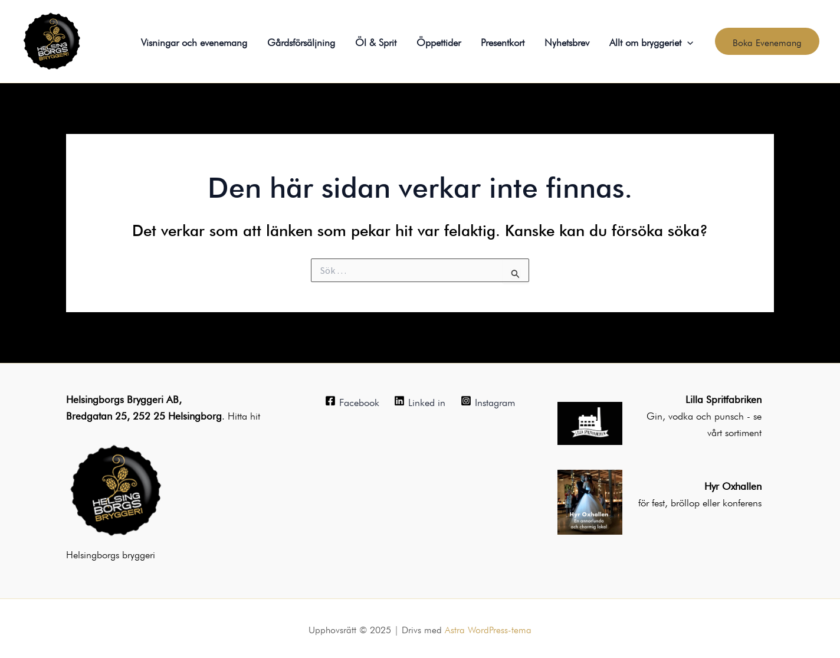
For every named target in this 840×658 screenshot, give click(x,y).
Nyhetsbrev (566, 41)
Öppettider (438, 41)
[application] (687, 41)
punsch (730, 414)
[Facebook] (352, 400)
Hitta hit (244, 414)
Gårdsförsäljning (301, 41)
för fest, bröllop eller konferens (700, 501)
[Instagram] (488, 400)
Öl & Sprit (375, 41)
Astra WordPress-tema (488, 628)
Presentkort (502, 41)
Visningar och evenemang (194, 41)
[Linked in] (420, 400)
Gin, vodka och (680, 414)
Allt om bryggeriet (651, 41)
